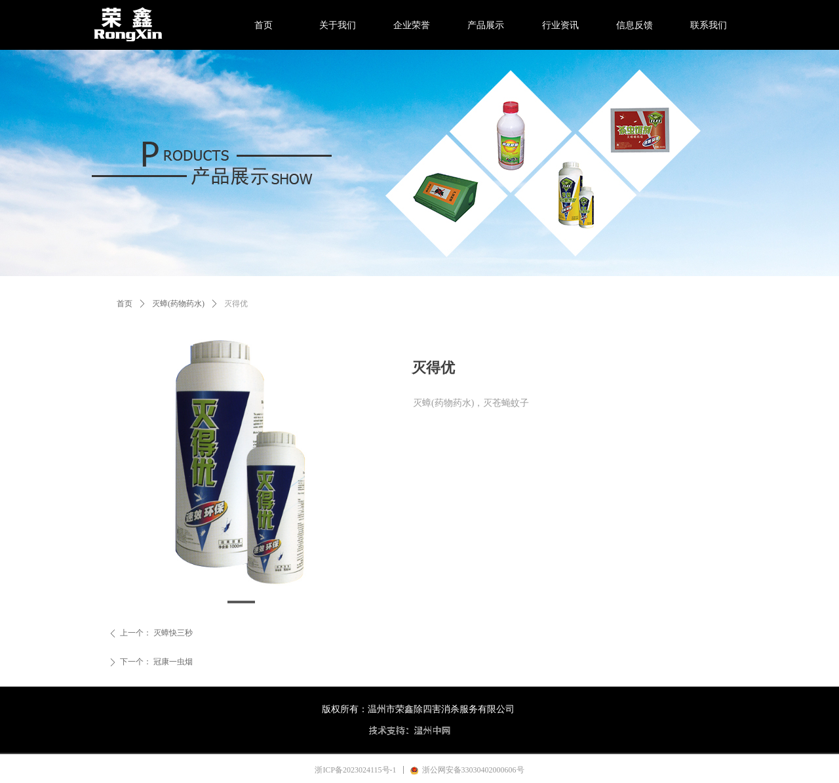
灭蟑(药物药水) (178, 303)
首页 (124, 303)
